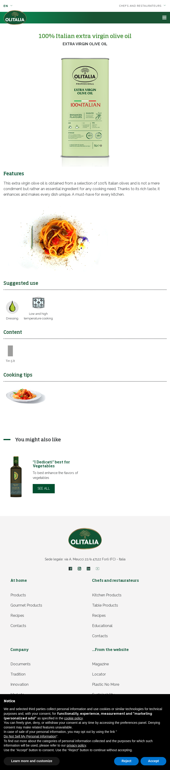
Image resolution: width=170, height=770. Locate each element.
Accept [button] (153, 761)
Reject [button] (126, 761)
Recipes (17, 615)
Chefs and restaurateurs (142, 5)
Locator (99, 674)
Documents (20, 664)
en (8, 6)
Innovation (19, 684)
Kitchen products (107, 595)
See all (44, 488)
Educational (102, 626)
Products (18, 595)
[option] (44, 476)
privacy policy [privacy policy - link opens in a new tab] (76, 745)
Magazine (100, 664)
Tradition (18, 674)
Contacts (18, 626)
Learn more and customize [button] (31, 761)
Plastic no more (105, 684)
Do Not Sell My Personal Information (30, 736)
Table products (105, 605)
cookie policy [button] (73, 718)
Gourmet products (26, 605)
